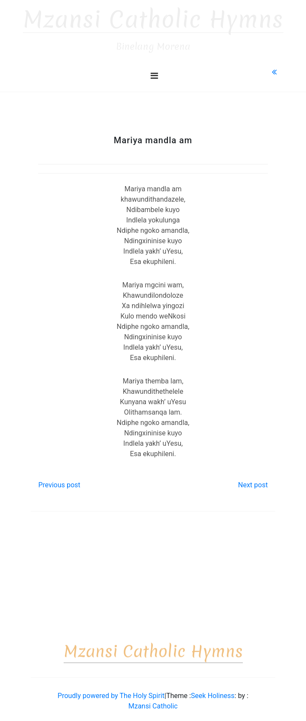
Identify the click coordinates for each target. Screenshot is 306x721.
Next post (253, 481)
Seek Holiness (213, 692)
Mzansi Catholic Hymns (153, 16)
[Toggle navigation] (154, 71)
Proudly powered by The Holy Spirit (111, 692)
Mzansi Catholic (152, 702)
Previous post (59, 481)
